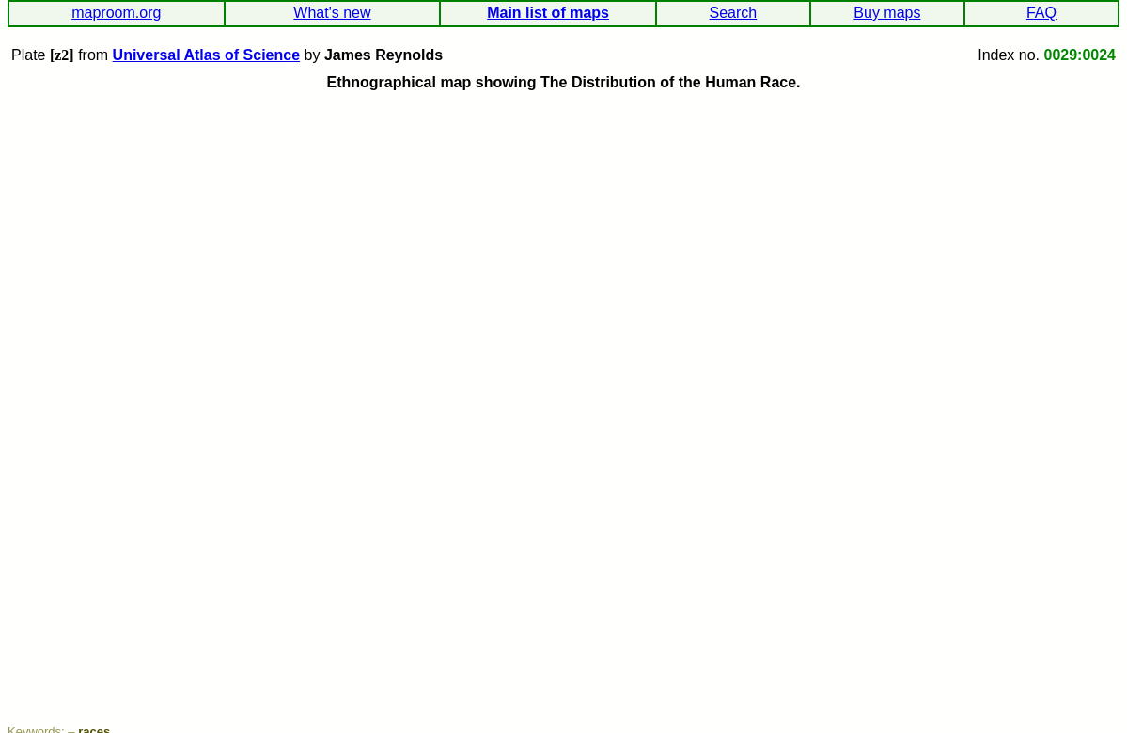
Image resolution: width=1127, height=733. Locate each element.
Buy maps (886, 13)
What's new (331, 13)
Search (734, 13)
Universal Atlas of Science (207, 55)
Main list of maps (548, 13)
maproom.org (116, 13)
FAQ (1041, 13)
